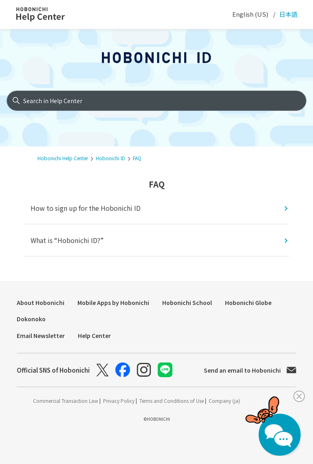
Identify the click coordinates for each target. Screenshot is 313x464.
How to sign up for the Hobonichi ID (86, 208)
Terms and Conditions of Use (172, 400)
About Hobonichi (40, 302)
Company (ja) (224, 400)
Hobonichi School (187, 302)
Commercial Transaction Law (66, 400)
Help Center (94, 335)
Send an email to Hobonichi (250, 370)
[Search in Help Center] (156, 100)
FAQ (137, 158)
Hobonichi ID (110, 158)
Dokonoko (31, 319)
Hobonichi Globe (248, 302)
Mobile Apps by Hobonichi (113, 302)
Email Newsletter (41, 335)
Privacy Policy (119, 400)
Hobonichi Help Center (62, 158)
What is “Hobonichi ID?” (67, 240)
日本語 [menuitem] (288, 14)
